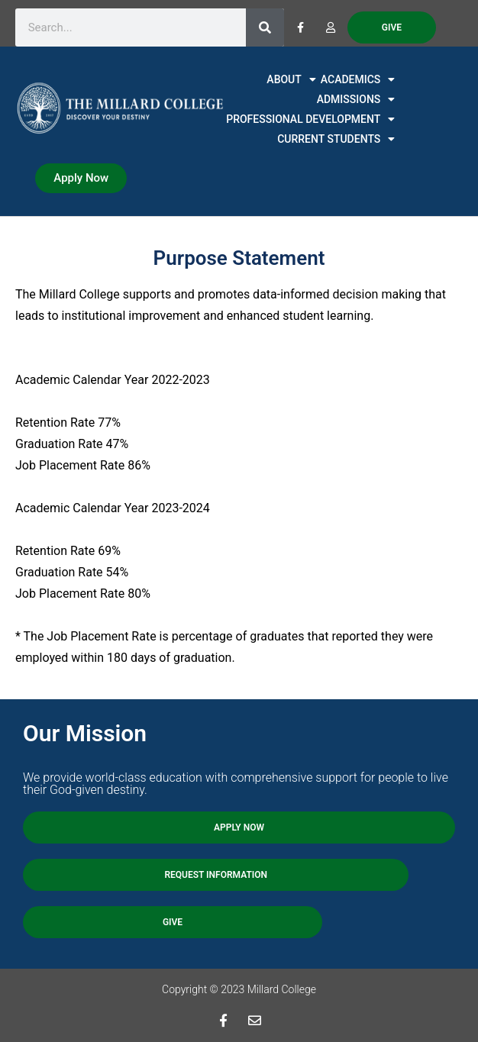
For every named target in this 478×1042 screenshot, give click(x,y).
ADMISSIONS (356, 99)
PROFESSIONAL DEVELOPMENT (310, 119)
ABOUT (290, 79)
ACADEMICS (358, 79)
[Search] (265, 27)
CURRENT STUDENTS (336, 139)
